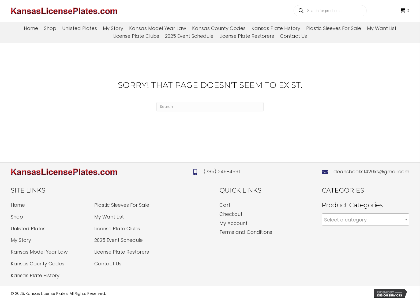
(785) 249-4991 (222, 171)
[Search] (210, 106)
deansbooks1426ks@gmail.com (371, 171)
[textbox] (365, 220)
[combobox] (365, 219)
